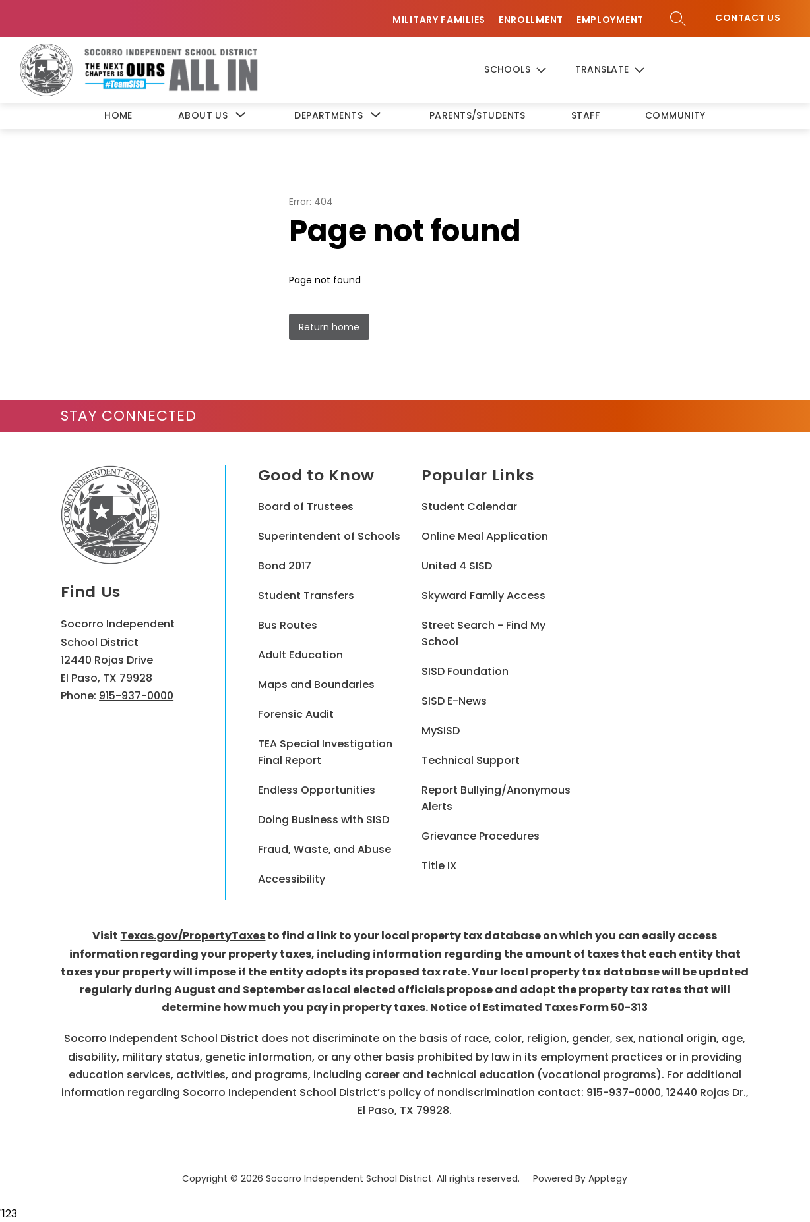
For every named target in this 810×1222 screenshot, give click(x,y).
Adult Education (300, 654)
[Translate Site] (621, 70)
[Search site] (678, 18)
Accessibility (291, 879)
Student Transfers (306, 595)
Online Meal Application (484, 536)
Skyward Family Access (483, 595)
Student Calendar (469, 506)
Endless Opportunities (316, 790)
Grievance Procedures (480, 836)
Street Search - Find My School (483, 633)
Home (118, 115)
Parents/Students (477, 115)
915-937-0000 (136, 695)
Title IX (439, 865)
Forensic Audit (296, 714)
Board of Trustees (306, 506)
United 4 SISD (456, 565)
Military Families (438, 20)
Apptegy (607, 1178)
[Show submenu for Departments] (328, 116)
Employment (610, 20)
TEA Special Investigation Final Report (325, 752)
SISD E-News (454, 701)
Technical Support (470, 760)
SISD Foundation (465, 671)
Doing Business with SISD (323, 819)
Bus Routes (287, 625)
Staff (585, 115)
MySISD (440, 730)
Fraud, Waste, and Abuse (324, 849)
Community (675, 115)
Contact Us (747, 18)
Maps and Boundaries (316, 684)
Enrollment (531, 20)
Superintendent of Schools (329, 536)
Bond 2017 (284, 565)
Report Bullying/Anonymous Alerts (496, 798)
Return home (329, 327)
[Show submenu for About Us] (203, 116)
